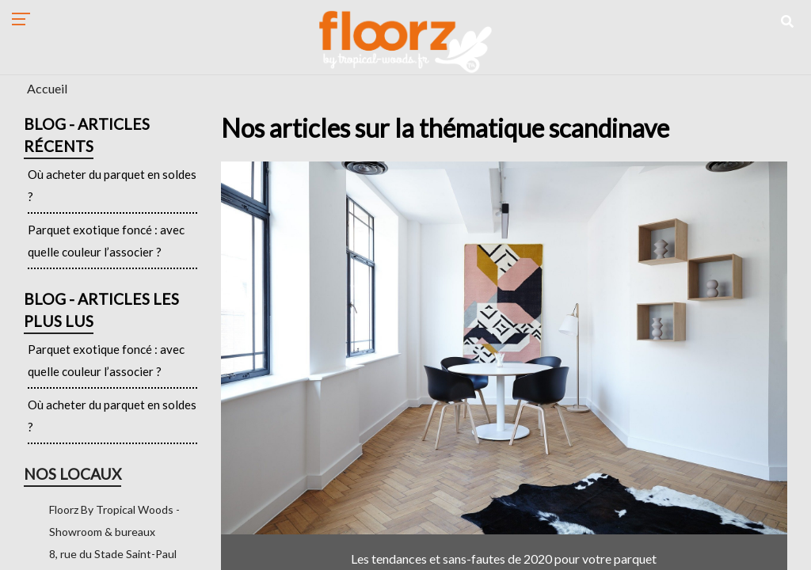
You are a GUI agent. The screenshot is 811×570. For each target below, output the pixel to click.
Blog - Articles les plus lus (101, 310)
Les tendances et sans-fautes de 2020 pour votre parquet (504, 558)
